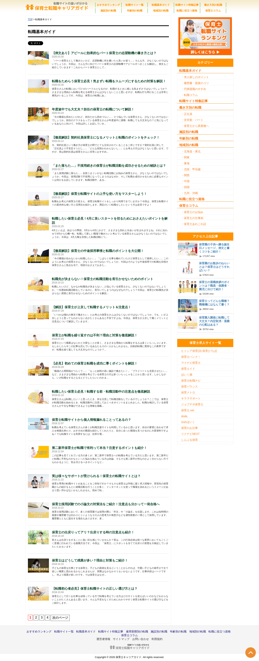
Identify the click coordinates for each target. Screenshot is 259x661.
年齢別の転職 (134, 10)
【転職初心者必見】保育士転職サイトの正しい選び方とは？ (94, 588)
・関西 (185, 175)
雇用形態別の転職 (137, 631)
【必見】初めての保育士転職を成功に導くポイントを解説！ (94, 363)
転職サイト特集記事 (187, 4)
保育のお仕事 (189, 428)
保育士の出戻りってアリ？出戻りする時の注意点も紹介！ (93, 532)
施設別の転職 (108, 10)
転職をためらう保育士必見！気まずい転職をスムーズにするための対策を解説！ (109, 81)
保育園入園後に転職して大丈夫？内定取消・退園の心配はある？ (214, 321)
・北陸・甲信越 (191, 169)
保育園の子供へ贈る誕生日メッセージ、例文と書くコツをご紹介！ (214, 248)
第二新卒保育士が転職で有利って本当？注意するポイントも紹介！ (99, 448)
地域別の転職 (161, 10)
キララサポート (191, 398)
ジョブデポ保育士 (192, 404)
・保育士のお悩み (192, 212)
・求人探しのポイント (195, 77)
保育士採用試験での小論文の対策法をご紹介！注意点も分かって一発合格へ (106, 504)
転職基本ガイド (161, 4)
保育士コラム (213, 10)
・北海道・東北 (191, 151)
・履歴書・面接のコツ (195, 83)
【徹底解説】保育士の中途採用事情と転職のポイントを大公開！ (98, 251)
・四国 (185, 187)
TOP (30, 19)
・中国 (185, 181)
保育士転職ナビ (191, 380)
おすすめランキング (108, 4)
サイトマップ (121, 639)
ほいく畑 (186, 374)
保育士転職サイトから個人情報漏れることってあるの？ (91, 419)
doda (184, 416)
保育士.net (187, 410)
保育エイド (188, 368)
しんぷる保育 (189, 439)
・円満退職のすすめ (193, 89)
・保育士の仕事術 (192, 218)
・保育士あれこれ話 (193, 224)
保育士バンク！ (191, 356)
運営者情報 (103, 639)
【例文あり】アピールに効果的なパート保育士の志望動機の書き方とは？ (104, 53)
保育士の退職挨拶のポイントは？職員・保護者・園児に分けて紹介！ (214, 285)
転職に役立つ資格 (187, 10)
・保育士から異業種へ (195, 125)
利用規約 (157, 639)
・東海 (185, 163)
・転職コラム (189, 95)
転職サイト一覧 (135, 4)
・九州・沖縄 (189, 193)
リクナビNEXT (190, 433)
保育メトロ (188, 392)
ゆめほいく (188, 422)
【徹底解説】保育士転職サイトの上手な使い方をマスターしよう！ (99, 193)
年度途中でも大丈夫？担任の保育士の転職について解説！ (93, 109)
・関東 (185, 157)
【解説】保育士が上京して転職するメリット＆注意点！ (91, 307)
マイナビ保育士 (191, 362)
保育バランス (189, 386)
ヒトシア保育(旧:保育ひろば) (199, 350)
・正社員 (186, 114)
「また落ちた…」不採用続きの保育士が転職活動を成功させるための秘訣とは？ (109, 165)
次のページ (60, 617)
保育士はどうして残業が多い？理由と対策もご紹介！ (90, 560)
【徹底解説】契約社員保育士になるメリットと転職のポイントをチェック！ (106, 137)
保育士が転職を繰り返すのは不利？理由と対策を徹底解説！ (94, 335)
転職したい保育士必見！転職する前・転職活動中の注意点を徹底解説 (101, 391)
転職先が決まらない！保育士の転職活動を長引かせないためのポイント (102, 279)
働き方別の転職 (213, 4)
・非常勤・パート (192, 119)
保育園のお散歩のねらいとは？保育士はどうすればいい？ (214, 267)
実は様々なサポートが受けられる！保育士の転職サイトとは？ (96, 476)
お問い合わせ (140, 639)
